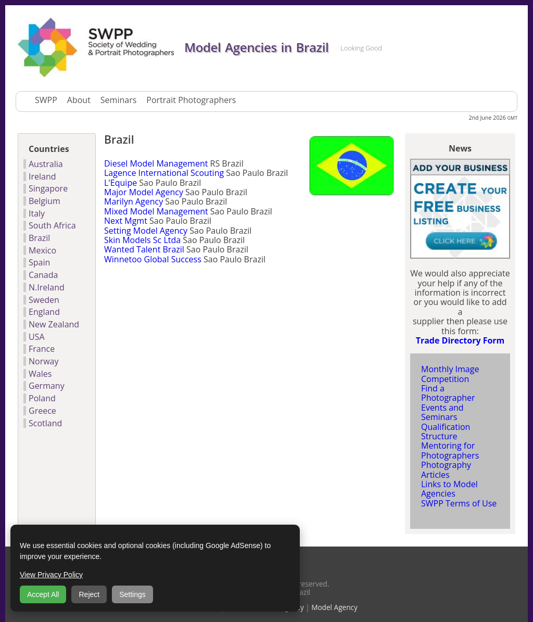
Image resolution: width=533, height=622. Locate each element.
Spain (39, 262)
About (79, 100)
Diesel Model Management (156, 163)
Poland (42, 398)
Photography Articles (446, 469)
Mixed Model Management (156, 211)
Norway (44, 361)
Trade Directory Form (460, 340)
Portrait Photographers (191, 100)
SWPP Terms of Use (459, 503)
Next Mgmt (125, 220)
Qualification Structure (445, 431)
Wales (40, 373)
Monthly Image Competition (450, 373)
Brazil (39, 238)
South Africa (52, 225)
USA (37, 336)
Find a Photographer (448, 393)
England (44, 311)
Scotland (45, 423)
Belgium (44, 201)
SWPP (46, 100)
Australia (46, 164)
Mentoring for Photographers (450, 450)
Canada (43, 275)
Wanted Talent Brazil (144, 249)
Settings (132, 594)
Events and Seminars (442, 412)
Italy (37, 213)
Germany (47, 385)
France (42, 348)
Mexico (42, 250)
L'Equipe (120, 182)
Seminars (118, 100)
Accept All (43, 594)
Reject (89, 594)
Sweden (44, 299)
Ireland (42, 176)
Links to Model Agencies (449, 488)
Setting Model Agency (145, 230)
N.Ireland (47, 287)
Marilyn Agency (133, 201)
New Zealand (54, 324)
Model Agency (334, 607)
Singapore (48, 188)
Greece (42, 410)
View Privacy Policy (51, 574)
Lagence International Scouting (164, 173)
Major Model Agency (143, 192)
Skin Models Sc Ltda (142, 240)
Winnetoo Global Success (152, 259)
